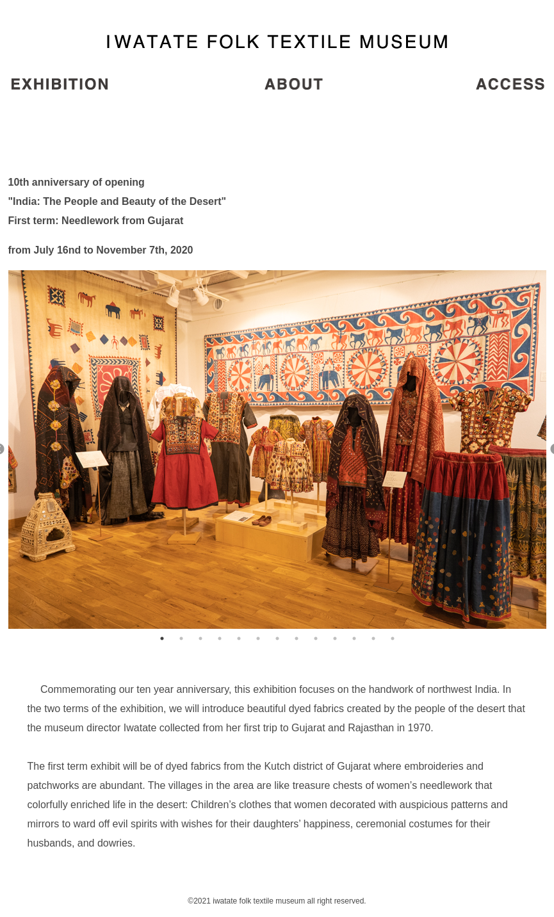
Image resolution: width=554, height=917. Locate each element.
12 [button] (373, 638)
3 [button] (200, 638)
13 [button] (392, 638)
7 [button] (277, 638)
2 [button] (181, 638)
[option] (277, 449)
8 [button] (296, 638)
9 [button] (315, 638)
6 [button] (258, 638)
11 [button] (354, 638)
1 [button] (162, 638)
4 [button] (219, 638)
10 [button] (335, 638)
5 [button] (238, 638)
